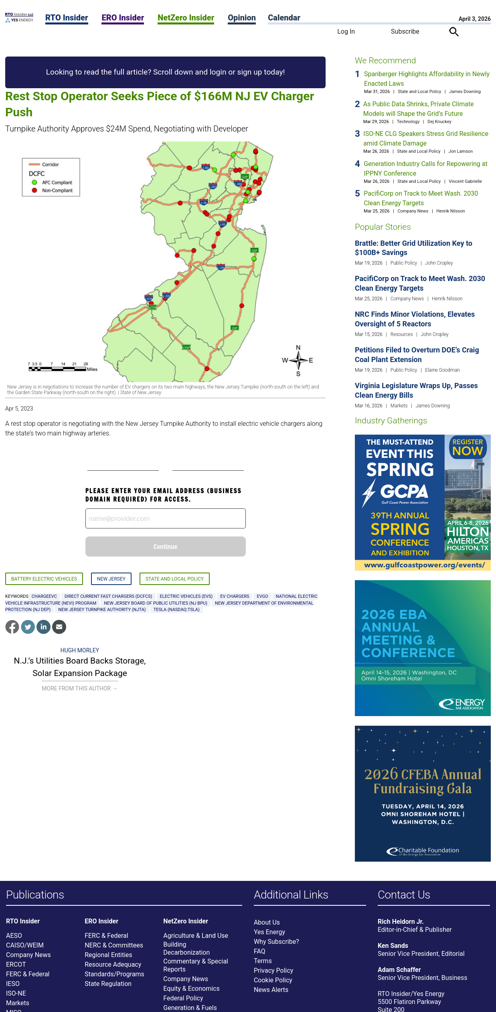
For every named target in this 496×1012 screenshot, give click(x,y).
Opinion (242, 17)
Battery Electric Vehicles (44, 579)
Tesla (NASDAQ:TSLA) (177, 609)
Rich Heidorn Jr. (401, 921)
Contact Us (404, 895)
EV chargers (234, 596)
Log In (346, 31)
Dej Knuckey (439, 121)
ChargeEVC (44, 596)
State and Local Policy (175, 579)
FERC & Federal (27, 974)
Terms (263, 961)
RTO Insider (66, 17)
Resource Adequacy (113, 964)
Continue (166, 546)
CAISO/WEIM (25, 945)
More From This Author (79, 688)
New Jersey (111, 579)
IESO (13, 984)
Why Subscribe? (276, 941)
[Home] (19, 20)
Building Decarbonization (186, 948)
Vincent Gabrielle (465, 181)
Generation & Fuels (190, 1008)
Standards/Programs (114, 974)
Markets (399, 406)
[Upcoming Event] (423, 502)
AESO (14, 935)
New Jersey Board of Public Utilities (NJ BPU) (155, 603)
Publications (35, 895)
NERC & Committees (114, 945)
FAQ (259, 951)
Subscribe (405, 31)
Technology (408, 121)
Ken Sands (393, 945)
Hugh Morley (80, 650)
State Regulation (108, 984)
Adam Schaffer (399, 970)
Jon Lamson (460, 151)
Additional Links (291, 895)
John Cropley (439, 263)
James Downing (465, 91)
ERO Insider (122, 17)
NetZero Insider (186, 17)
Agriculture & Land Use (195, 935)
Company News (412, 211)
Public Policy (404, 263)
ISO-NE (16, 993)
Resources (402, 334)
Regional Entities (108, 955)
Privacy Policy (274, 970)
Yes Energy (269, 932)
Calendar (284, 17)
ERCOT (16, 964)
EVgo (262, 596)
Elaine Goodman (442, 370)
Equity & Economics (191, 988)
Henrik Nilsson (450, 211)
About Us (267, 922)
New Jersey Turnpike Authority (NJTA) (102, 609)
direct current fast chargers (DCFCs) (108, 596)
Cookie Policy (273, 980)
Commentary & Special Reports (195, 965)
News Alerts (271, 990)
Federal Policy (183, 998)
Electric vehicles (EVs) (186, 596)
